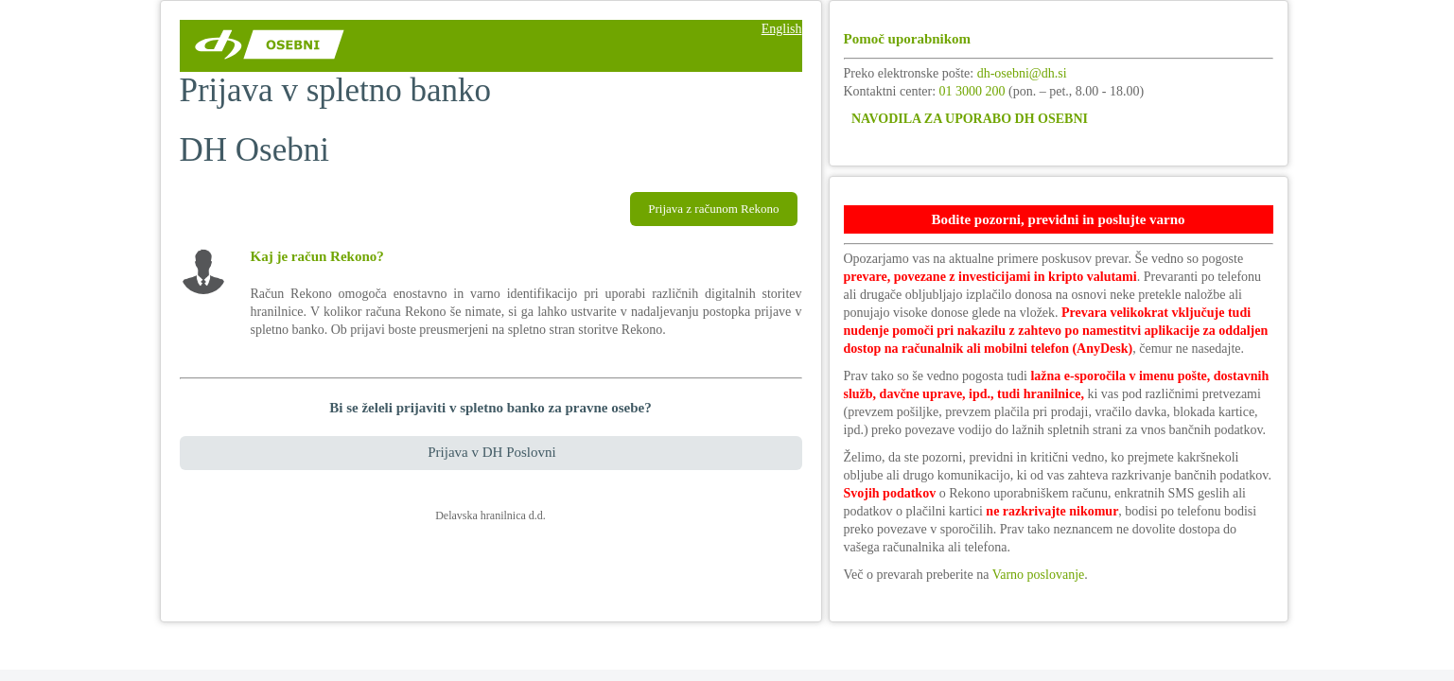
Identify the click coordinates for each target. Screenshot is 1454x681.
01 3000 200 (972, 91)
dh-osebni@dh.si (1022, 73)
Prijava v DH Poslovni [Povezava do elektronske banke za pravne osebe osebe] (491, 452)
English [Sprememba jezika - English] (782, 29)
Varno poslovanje (1038, 575)
